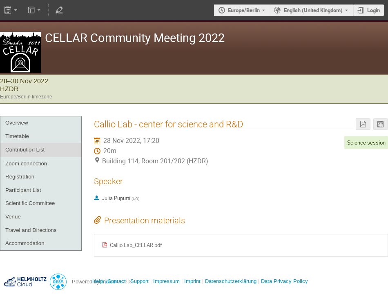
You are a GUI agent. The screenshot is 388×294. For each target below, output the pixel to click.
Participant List (23, 190)
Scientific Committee (30, 203)
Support (139, 281)
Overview (16, 123)
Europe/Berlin (244, 10)
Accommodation (25, 243)
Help (97, 281)
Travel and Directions (30, 230)
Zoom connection (26, 163)
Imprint (192, 281)
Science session (366, 142)
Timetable (17, 136)
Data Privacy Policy (283, 281)
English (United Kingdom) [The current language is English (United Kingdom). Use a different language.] (313, 10)
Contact (116, 281)
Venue (13, 217)
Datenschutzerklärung (229, 281)
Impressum (166, 281)
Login (373, 10)
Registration (19, 177)
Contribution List (25, 150)
